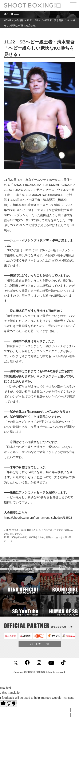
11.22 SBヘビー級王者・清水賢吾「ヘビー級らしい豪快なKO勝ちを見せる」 (39, 48)
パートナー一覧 (39, 644)
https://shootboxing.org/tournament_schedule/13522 (38, 517)
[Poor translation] (11, 703)
